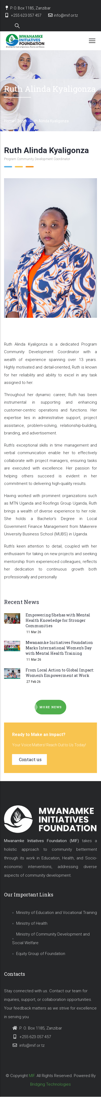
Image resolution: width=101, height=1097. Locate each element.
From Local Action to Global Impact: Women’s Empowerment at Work (60, 672)
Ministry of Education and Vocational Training (56, 912)
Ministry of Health (31, 923)
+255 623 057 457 (22, 15)
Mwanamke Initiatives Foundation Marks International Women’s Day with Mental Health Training (59, 648)
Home (9, 121)
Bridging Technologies (50, 1084)
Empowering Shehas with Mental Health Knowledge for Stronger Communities (58, 620)
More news (50, 707)
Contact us (30, 759)
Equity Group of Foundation (40, 953)
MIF (31, 1075)
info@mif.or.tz (63, 15)
